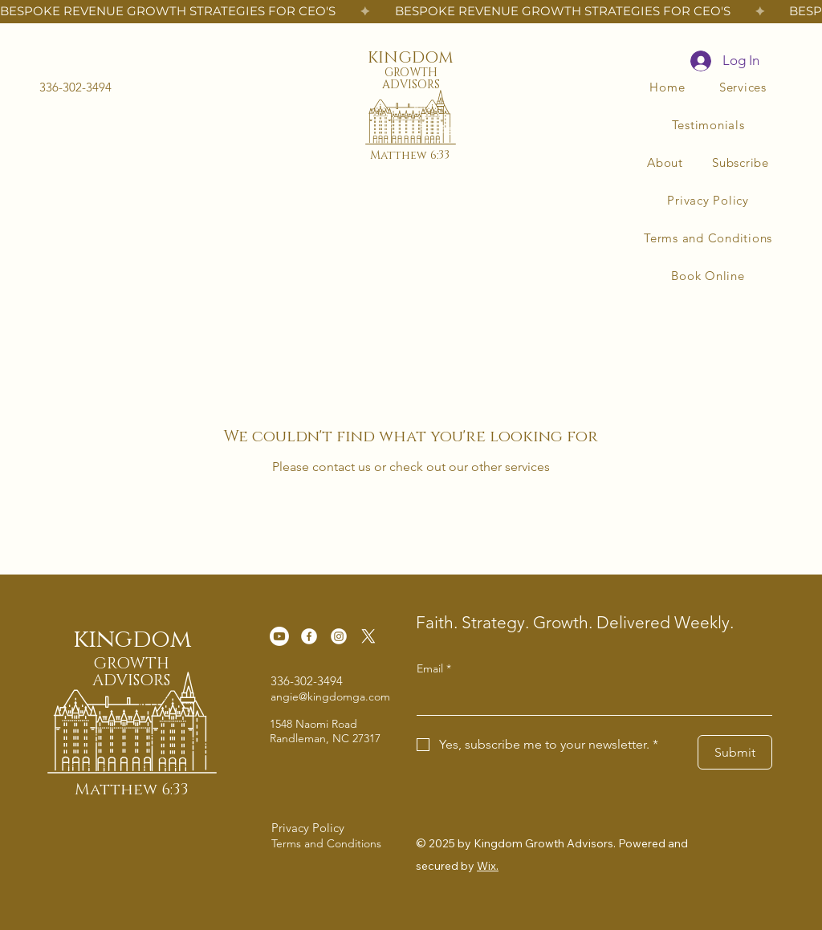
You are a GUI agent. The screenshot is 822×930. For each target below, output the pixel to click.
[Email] (590, 699)
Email (434, 669)
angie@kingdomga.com (330, 696)
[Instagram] (338, 636)
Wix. (487, 866)
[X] (368, 636)
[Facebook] (309, 636)
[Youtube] (279, 636)
